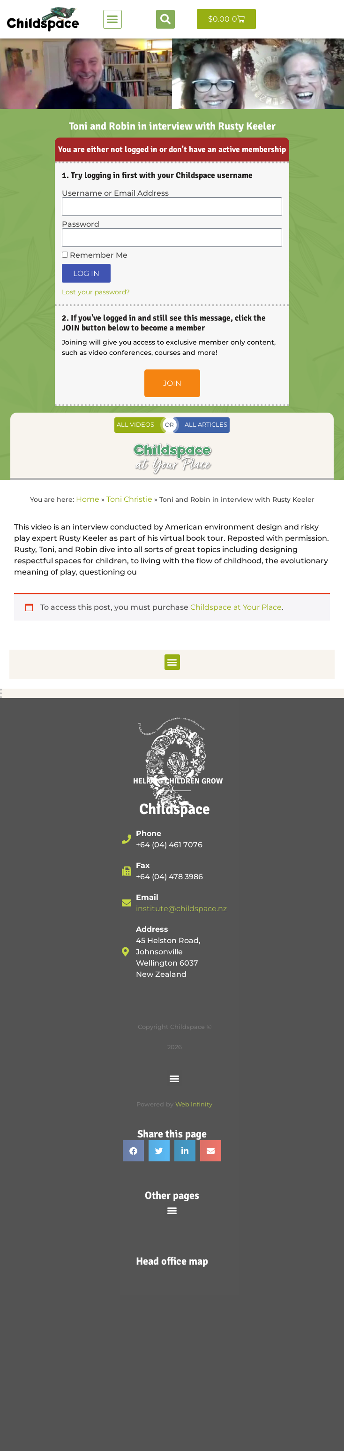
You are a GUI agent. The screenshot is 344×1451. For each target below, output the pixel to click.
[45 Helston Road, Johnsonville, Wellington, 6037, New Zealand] (172, 1347)
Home (87, 499)
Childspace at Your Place (236, 607)
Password (80, 224)
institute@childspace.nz (181, 908)
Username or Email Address (115, 193)
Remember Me (94, 255)
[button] (112, 19)
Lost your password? (96, 292)
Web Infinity (193, 1104)
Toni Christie (129, 499)
